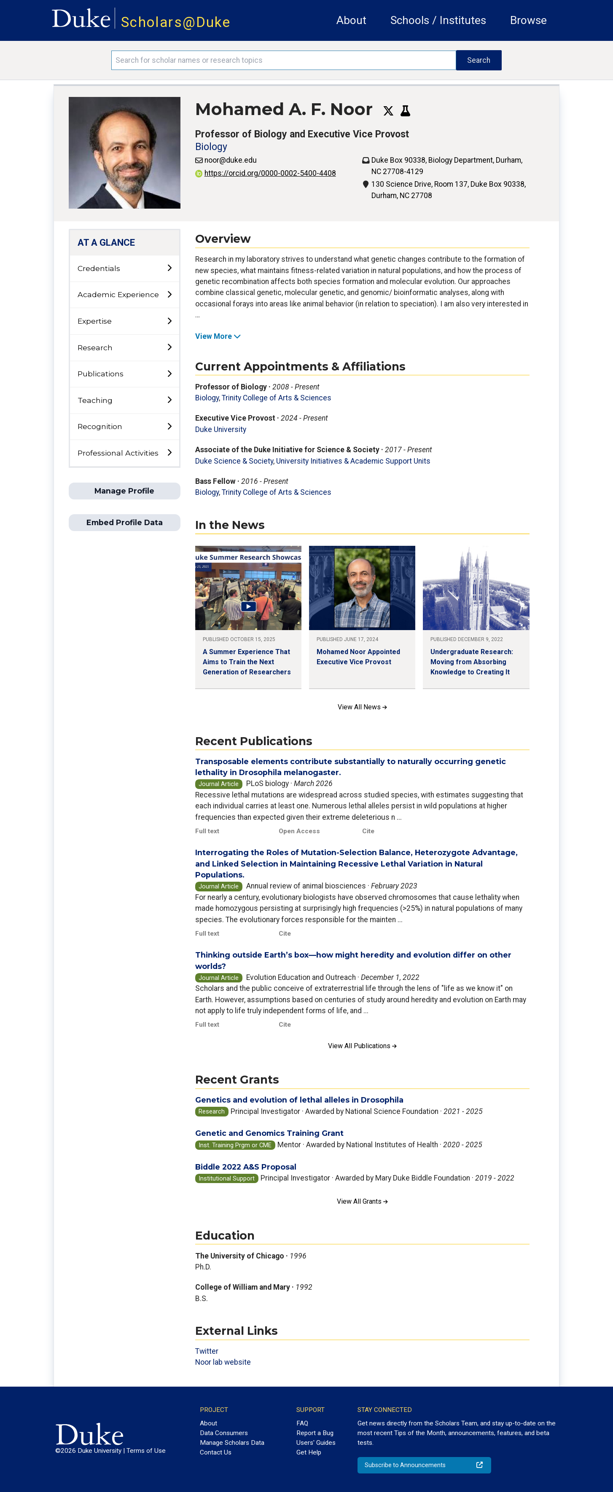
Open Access (299, 831)
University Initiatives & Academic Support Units (353, 461)
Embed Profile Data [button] (124, 522)
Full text (207, 831)
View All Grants (362, 1201)
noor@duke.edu (230, 160)
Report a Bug (314, 1433)
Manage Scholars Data (232, 1442)
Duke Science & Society (234, 461)
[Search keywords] (283, 60)
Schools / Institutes (438, 20)
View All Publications (362, 1046)
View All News (362, 707)
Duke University (220, 429)
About (351, 20)
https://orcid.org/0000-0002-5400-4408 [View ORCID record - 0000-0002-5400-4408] (265, 173)
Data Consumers (224, 1433)
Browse (528, 20)
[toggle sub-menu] (169, 268)
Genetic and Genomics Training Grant (269, 1133)
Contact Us (215, 1452)
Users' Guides (316, 1442)
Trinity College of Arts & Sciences (276, 398)
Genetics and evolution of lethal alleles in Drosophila (299, 1099)
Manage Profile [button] (124, 490)
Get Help (308, 1452)
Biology (211, 147)
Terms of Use (146, 1450)
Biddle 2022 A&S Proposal (245, 1166)
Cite (368, 831)
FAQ (302, 1423)
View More (218, 336)
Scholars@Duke (176, 22)
